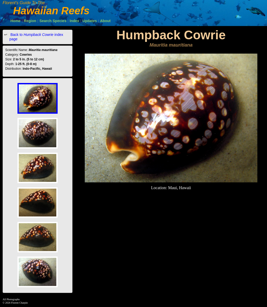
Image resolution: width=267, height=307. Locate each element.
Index (74, 21)
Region (30, 21)
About (105, 21)
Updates (89, 21)
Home (15, 21)
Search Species (52, 21)
